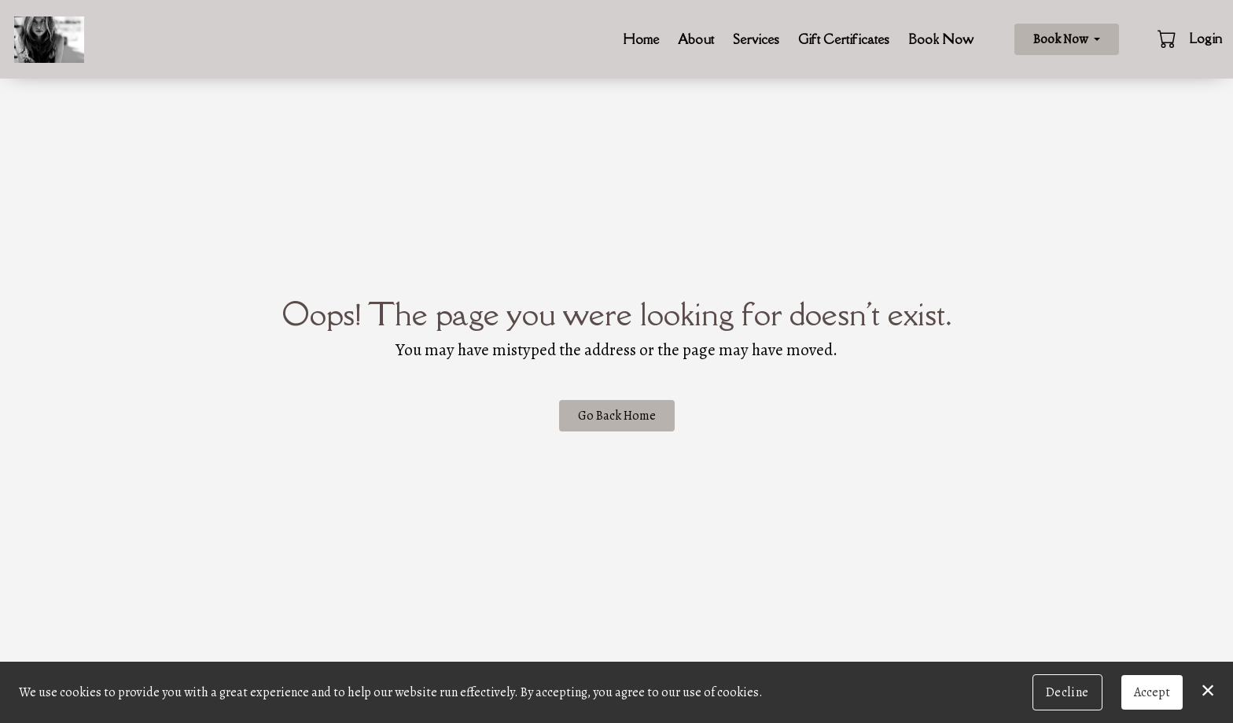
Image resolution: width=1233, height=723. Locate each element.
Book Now (941, 39)
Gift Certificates (843, 39)
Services (756, 39)
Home (641, 39)
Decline (1067, 692)
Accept (1152, 692)
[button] (1168, 38)
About (696, 39)
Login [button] (1205, 38)
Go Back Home (617, 415)
